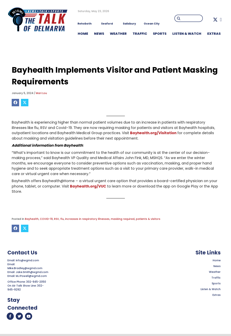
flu (62, 219)
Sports (159, 33)
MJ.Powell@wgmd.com (32, 276)
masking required (123, 219)
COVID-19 (46, 219)
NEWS (99, 33)
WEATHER (118, 33)
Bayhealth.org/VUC (88, 186)
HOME (83, 33)
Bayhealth (32, 219)
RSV (56, 219)
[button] (215, 19)
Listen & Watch (211, 289)
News (217, 266)
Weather (215, 272)
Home (217, 260)
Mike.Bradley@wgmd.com (24, 268)
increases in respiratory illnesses (87, 219)
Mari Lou (41, 93)
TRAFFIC (140, 33)
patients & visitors (148, 219)
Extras (216, 295)
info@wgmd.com (28, 260)
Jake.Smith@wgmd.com (32, 272)
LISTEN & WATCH (186, 33)
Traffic (216, 278)
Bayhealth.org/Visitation (153, 132)
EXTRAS (214, 33)
